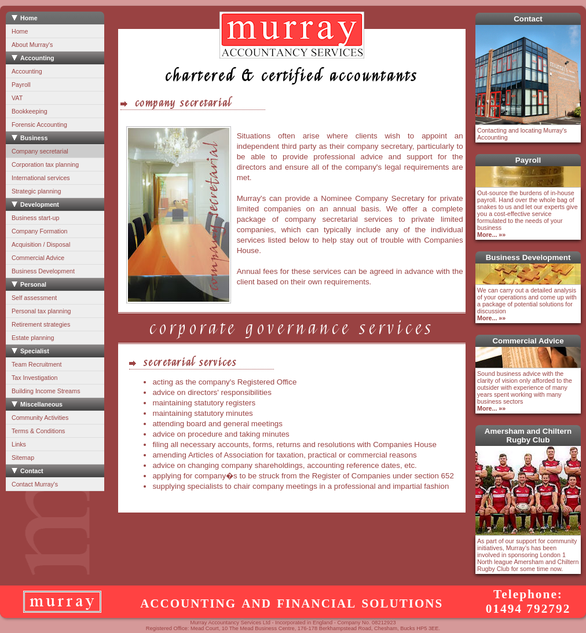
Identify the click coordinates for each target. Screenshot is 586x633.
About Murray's (32, 44)
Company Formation (40, 231)
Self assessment (34, 297)
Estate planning (33, 337)
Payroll (21, 84)
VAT (17, 97)
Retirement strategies (41, 324)
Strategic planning (36, 191)
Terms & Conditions (38, 430)
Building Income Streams (46, 390)
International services (41, 177)
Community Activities (40, 417)
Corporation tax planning (45, 164)
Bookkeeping (29, 111)
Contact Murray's (35, 484)
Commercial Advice (38, 257)
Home (20, 31)
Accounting (27, 71)
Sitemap (23, 457)
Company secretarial (40, 151)
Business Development (43, 271)
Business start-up (35, 217)
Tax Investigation (34, 377)
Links (19, 444)
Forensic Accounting (39, 124)
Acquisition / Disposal (41, 244)
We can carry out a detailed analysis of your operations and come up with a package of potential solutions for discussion (527, 304)
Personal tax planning (41, 311)
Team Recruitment (36, 364)
